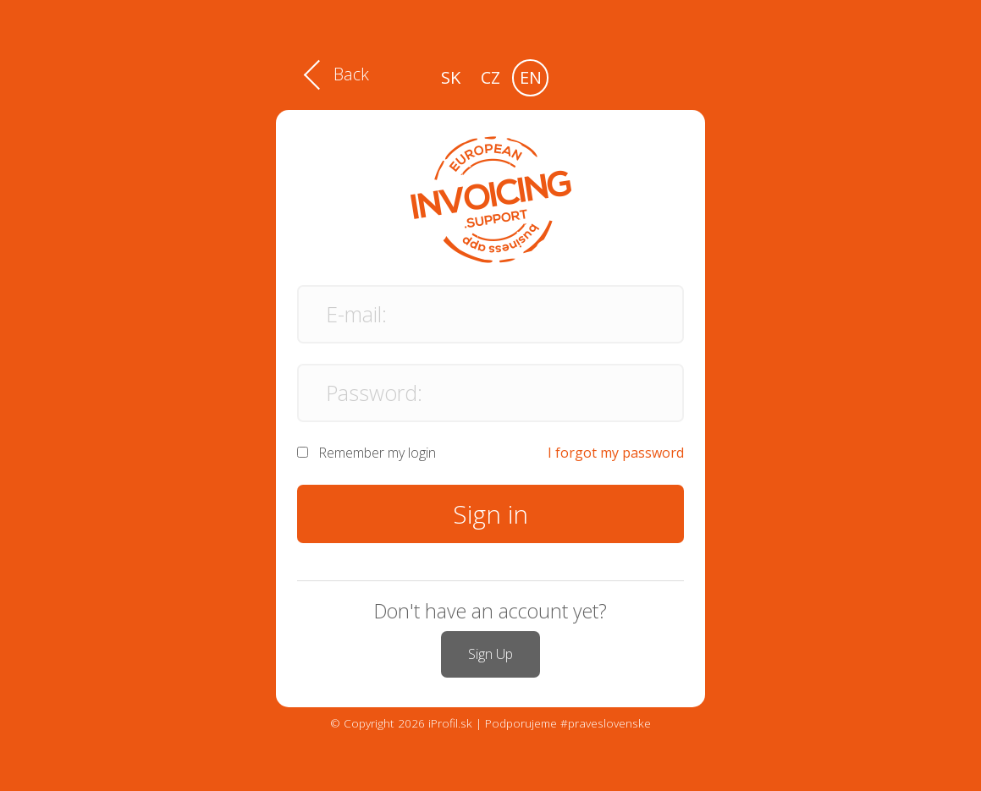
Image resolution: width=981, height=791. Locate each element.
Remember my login (377, 452)
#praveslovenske (605, 723)
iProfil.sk (450, 723)
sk (450, 77)
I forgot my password (616, 452)
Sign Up (490, 654)
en (531, 77)
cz (490, 77)
